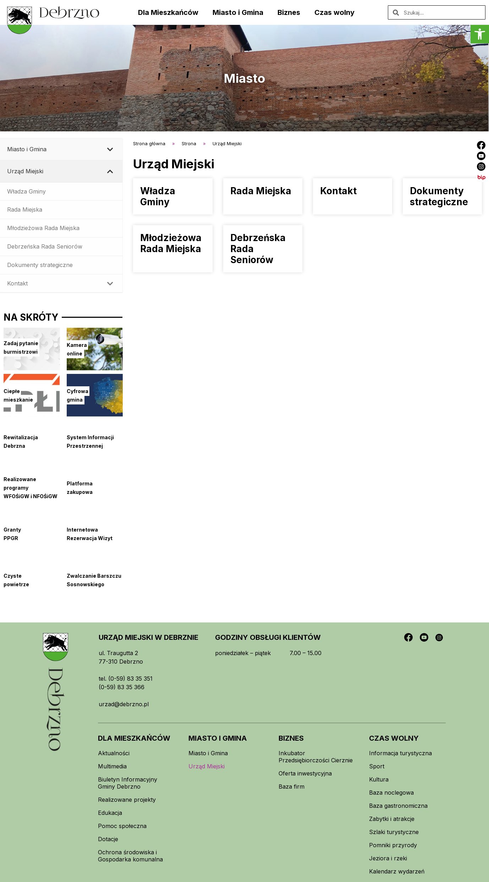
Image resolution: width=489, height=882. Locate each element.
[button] (480, 34)
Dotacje (108, 839)
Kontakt (338, 190)
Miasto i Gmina (238, 12)
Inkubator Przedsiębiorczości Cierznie (316, 757)
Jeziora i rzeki (388, 858)
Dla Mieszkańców (168, 12)
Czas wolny (334, 12)
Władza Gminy (157, 196)
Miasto (244, 78)
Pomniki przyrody (393, 845)
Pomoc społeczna (122, 825)
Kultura (379, 779)
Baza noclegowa (391, 792)
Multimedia (112, 766)
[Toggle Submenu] (110, 149)
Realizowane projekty (127, 799)
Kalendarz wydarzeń (396, 871)
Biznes (289, 12)
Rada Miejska (260, 190)
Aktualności (114, 753)
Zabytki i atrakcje (391, 818)
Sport (376, 766)
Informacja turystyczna (400, 753)
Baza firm (291, 786)
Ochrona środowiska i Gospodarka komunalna (130, 856)
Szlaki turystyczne (394, 831)
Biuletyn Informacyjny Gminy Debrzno (127, 783)
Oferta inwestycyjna (305, 773)
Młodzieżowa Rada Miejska (171, 243)
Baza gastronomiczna (398, 805)
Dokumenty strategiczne (439, 196)
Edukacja (110, 812)
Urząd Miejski (206, 766)
